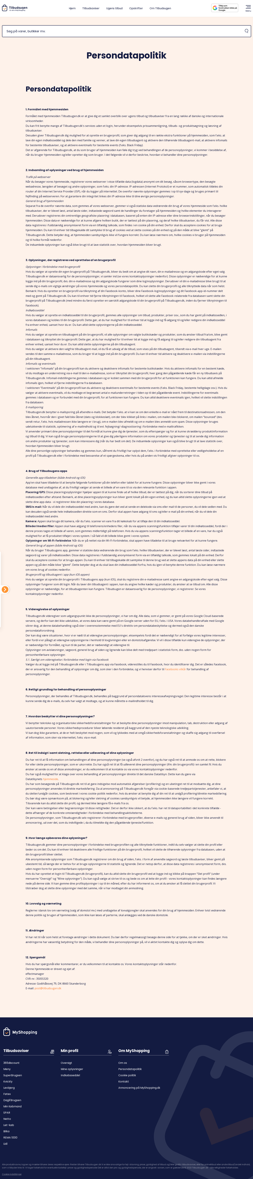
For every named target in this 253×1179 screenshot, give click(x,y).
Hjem (72, 8)
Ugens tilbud (114, 8)
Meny (7, 1069)
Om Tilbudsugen (160, 8)
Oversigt (66, 1063)
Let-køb (8, 1125)
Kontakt (123, 1081)
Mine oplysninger (72, 1069)
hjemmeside (50, 779)
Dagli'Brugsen (12, 1100)
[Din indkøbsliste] (5, 589)
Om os (122, 1063)
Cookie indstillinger (12, 1174)
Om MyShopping (134, 1050)
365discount (11, 1063)
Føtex (7, 1094)
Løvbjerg (9, 1088)
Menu (248, 8)
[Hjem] (15, 10)
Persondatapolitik (130, 1069)
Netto (7, 1119)
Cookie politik (127, 1075)
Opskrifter (136, 8)
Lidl (5, 1144)
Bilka (6, 1131)
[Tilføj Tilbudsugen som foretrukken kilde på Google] (227, 7)
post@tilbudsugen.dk (48, 988)
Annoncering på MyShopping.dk (139, 1088)
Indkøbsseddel (70, 1075)
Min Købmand (12, 1106)
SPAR (6, 1113)
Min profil (69, 1050)
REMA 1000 (10, 1137)
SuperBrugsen (12, 1075)
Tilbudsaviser (90, 8)
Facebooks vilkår (175, 669)
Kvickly (7, 1081)
